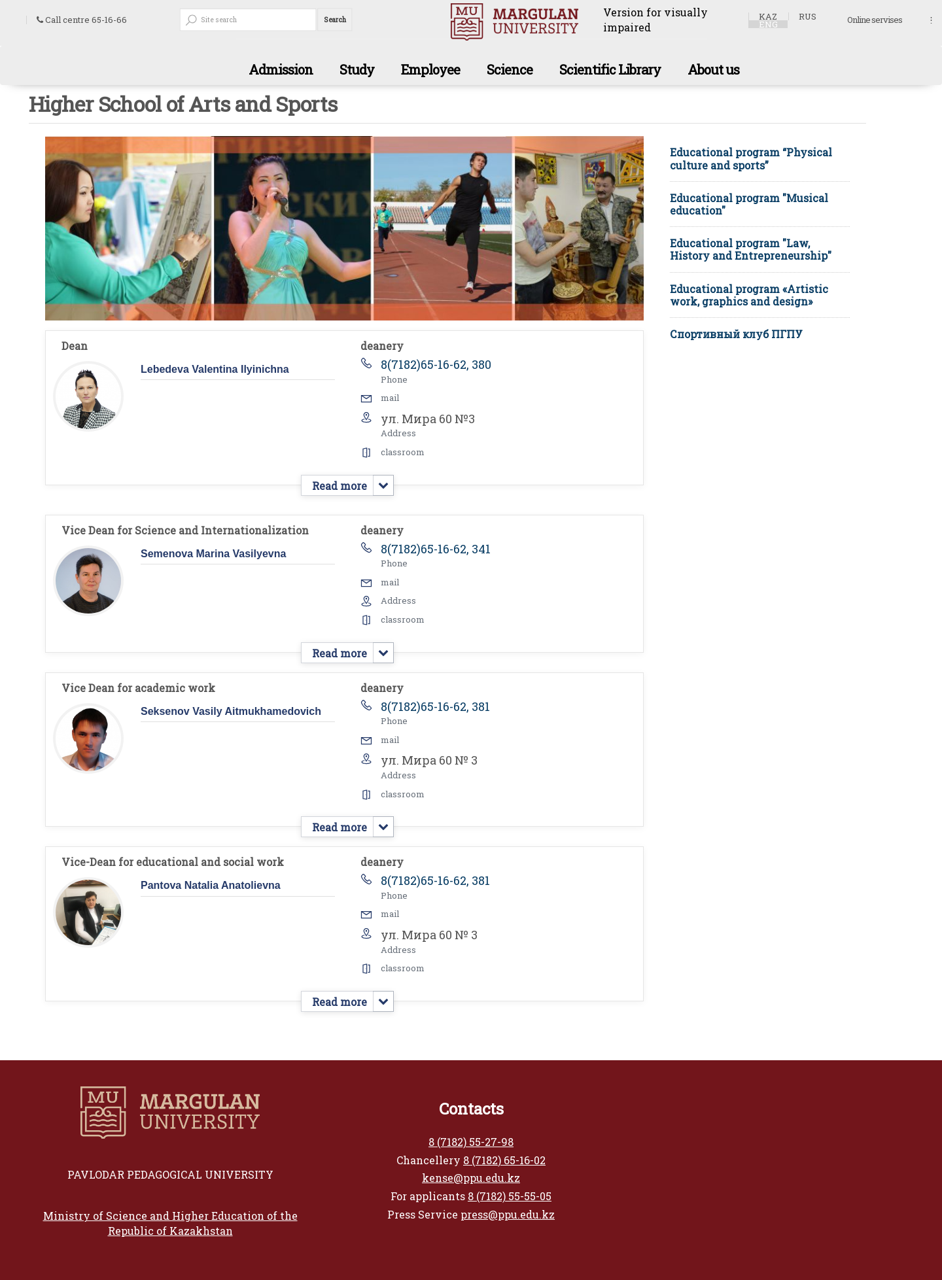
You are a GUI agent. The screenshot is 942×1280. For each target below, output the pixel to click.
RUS (807, 16)
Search (334, 19)
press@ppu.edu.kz (508, 1214)
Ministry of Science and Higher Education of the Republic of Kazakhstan (170, 1223)
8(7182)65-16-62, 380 (436, 364)
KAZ (768, 16)
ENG (768, 24)
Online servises (874, 21)
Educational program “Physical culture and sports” (751, 158)
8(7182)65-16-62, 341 (436, 549)
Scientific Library (610, 69)
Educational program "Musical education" (749, 204)
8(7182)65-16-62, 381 (435, 706)
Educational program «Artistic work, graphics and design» (749, 295)
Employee (430, 69)
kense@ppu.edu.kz (471, 1178)
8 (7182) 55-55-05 (509, 1196)
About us (713, 69)
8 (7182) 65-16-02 (504, 1160)
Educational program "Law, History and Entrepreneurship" (750, 249)
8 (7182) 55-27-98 (471, 1142)
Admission (281, 69)
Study (357, 69)
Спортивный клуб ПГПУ (736, 334)
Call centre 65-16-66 (82, 20)
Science (509, 69)
